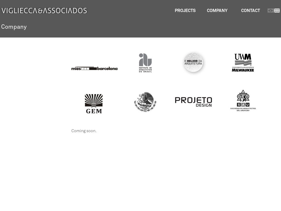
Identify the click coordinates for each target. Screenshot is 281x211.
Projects (185, 10)
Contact (250, 10)
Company (217, 10)
